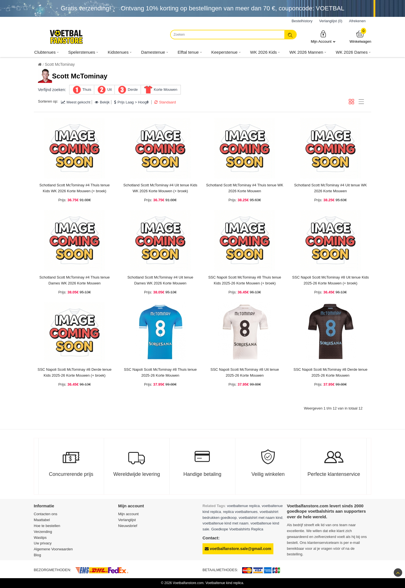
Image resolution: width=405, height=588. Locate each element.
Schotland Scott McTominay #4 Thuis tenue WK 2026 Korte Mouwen (244, 188)
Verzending (43, 532)
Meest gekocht (76, 102)
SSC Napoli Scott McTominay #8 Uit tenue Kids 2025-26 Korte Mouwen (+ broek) (330, 280)
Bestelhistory (302, 21)
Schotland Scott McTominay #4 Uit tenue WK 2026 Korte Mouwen (330, 188)
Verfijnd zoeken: (52, 89)
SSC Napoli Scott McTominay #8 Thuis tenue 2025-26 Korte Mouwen (160, 372)
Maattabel (42, 520)
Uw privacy (43, 543)
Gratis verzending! (86, 8)
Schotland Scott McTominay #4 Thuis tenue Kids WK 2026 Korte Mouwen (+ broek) (74, 188)
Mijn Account (323, 37)
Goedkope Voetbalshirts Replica (237, 529)
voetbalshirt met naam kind (260, 517)
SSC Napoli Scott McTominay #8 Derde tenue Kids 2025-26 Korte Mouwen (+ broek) (74, 372)
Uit (109, 89)
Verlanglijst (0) (330, 21)
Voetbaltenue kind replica (224, 583)
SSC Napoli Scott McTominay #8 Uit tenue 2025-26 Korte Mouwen (244, 372)
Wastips (40, 537)
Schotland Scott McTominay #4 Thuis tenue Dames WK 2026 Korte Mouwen (74, 280)
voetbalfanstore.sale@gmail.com (238, 548)
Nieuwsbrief (127, 526)
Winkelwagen (360, 37)
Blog (37, 555)
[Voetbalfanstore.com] (66, 37)
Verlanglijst (127, 520)
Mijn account (128, 514)
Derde (133, 89)
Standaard (165, 102)
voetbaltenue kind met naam (225, 523)
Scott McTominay (60, 64)
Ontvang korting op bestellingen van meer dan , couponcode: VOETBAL (232, 8)
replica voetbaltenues (240, 512)
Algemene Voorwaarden (53, 549)
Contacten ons (45, 514)
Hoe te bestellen (47, 526)
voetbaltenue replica (243, 506)
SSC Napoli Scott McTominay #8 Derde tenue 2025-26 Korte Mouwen (330, 372)
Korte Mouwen (165, 89)
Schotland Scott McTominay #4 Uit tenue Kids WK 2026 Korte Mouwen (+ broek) (160, 188)
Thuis (86, 89)
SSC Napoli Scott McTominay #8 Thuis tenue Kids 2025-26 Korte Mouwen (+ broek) (244, 280)
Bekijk (102, 102)
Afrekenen (357, 21)
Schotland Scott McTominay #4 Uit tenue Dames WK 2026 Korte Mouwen (160, 280)
